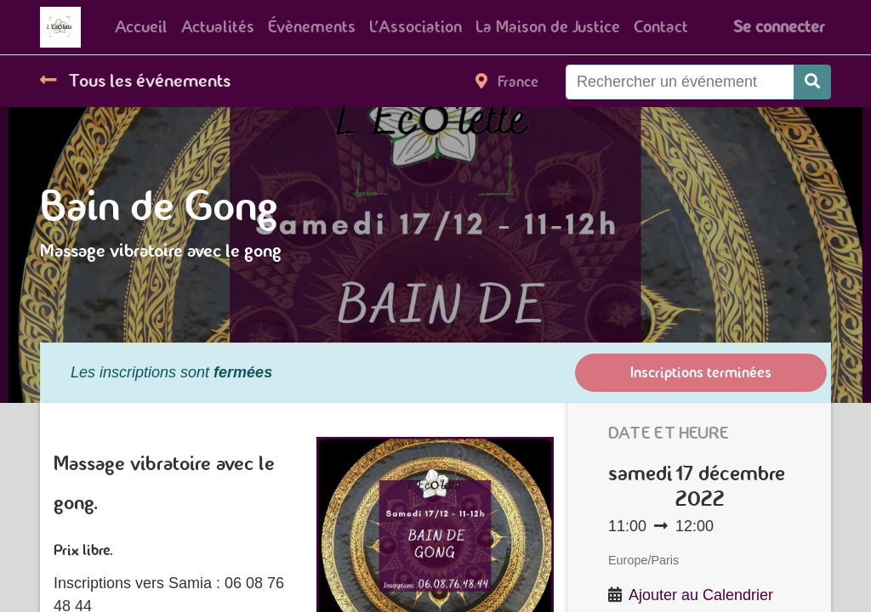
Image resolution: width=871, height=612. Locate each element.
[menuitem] (141, 27)
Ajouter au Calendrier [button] (701, 595)
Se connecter (778, 26)
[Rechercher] (812, 82)
